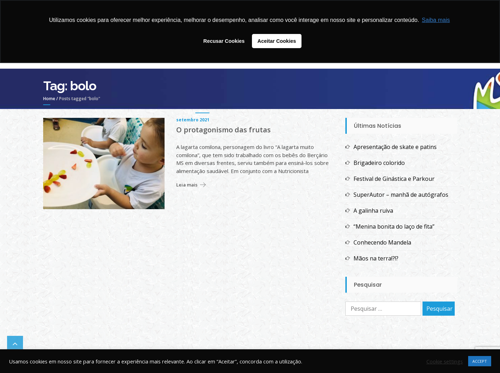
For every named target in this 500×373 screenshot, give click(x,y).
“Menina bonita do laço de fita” (394, 226)
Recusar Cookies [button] (224, 41)
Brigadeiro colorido (379, 163)
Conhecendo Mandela (382, 242)
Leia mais (186, 185)
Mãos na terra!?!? (376, 258)
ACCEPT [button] (479, 361)
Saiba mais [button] (436, 20)
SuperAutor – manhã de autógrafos (401, 195)
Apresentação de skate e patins (395, 147)
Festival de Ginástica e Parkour (394, 179)
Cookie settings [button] (444, 361)
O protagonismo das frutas (223, 130)
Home (49, 99)
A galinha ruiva (373, 210)
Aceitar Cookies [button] (277, 41)
